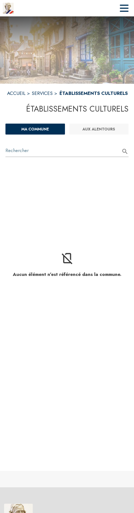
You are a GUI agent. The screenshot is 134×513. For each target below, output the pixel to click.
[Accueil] (8, 8)
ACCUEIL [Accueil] (16, 93)
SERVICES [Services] (42, 93)
